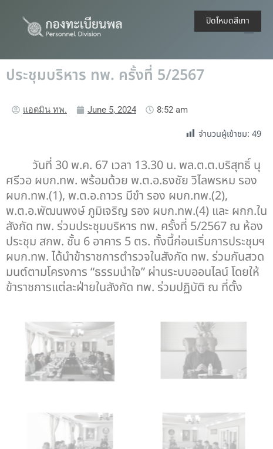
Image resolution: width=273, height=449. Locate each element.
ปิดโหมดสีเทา (228, 21)
